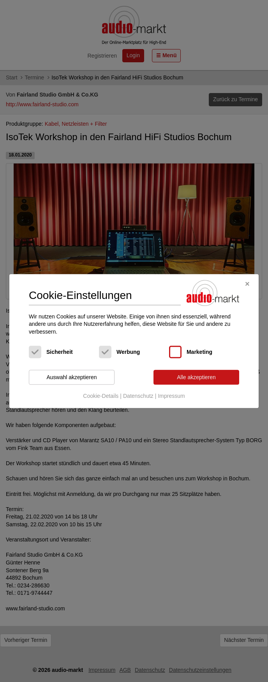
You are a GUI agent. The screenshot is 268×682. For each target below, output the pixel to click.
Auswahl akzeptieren (71, 377)
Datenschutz (138, 396)
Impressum (171, 396)
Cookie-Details (100, 396)
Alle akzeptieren (196, 377)
